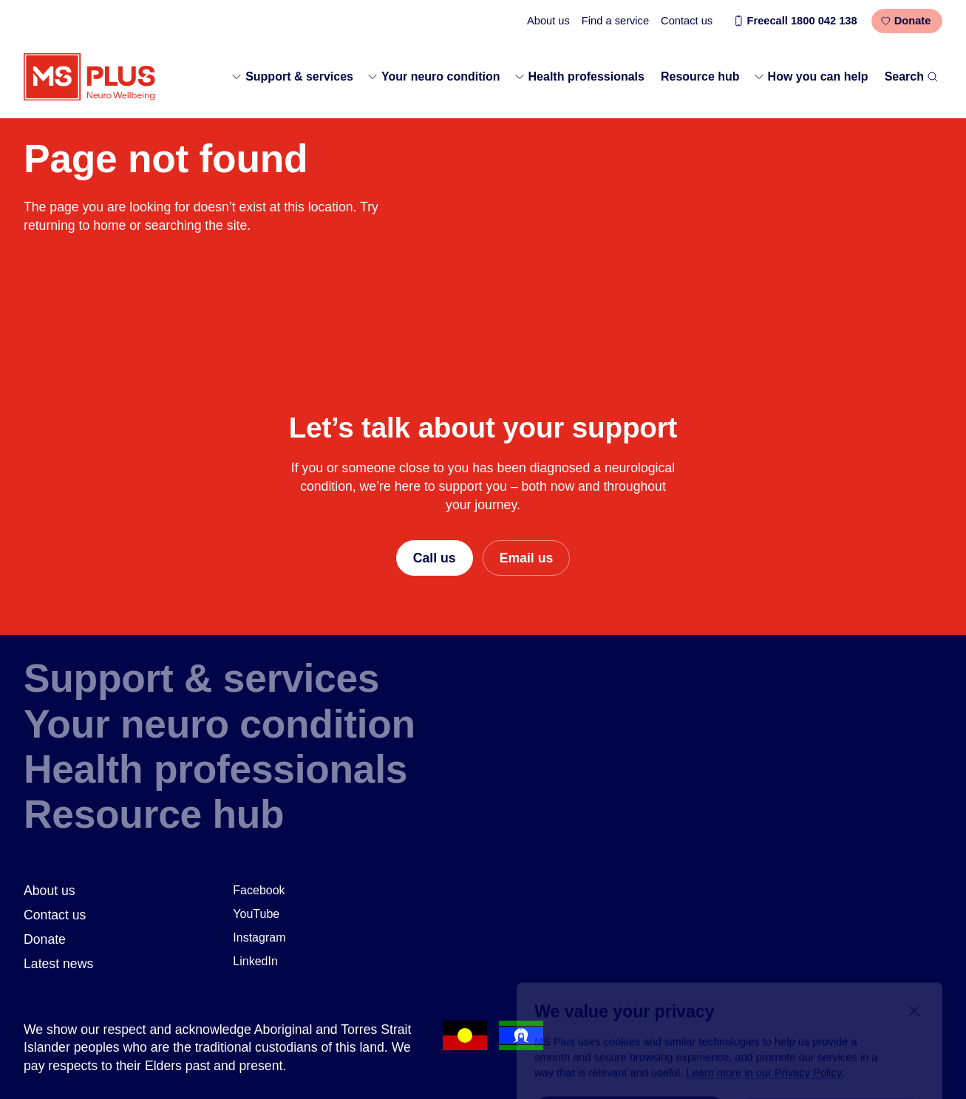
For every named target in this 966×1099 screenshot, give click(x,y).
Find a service (615, 21)
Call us (434, 558)
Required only (829, 1042)
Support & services (292, 76)
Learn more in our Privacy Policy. (765, 1002)
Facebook (259, 890)
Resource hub (700, 76)
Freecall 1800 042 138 (795, 21)
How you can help (810, 76)
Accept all (629, 1042)
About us (548, 21)
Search (912, 76)
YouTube (256, 914)
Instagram (259, 937)
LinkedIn (255, 961)
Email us (527, 558)
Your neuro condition (433, 76)
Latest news (58, 963)
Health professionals (579, 76)
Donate (905, 21)
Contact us (686, 21)
